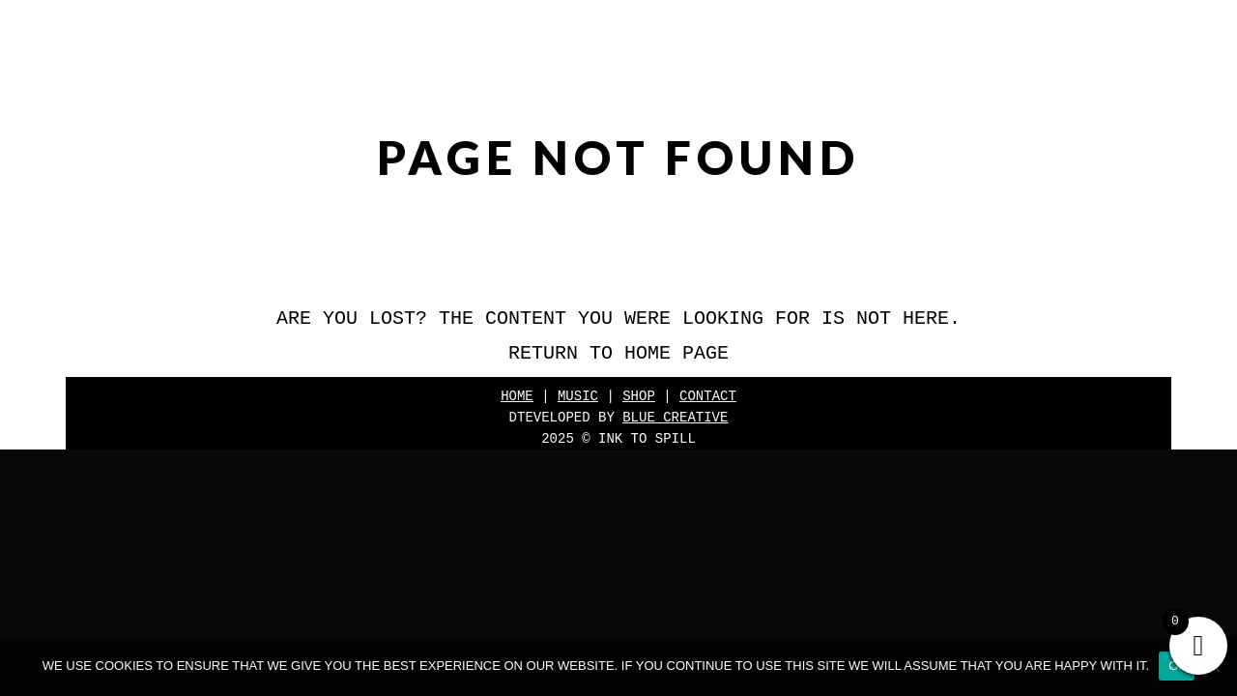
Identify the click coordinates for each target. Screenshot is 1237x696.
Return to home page (618, 353)
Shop (638, 396)
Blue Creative (675, 417)
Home (517, 396)
